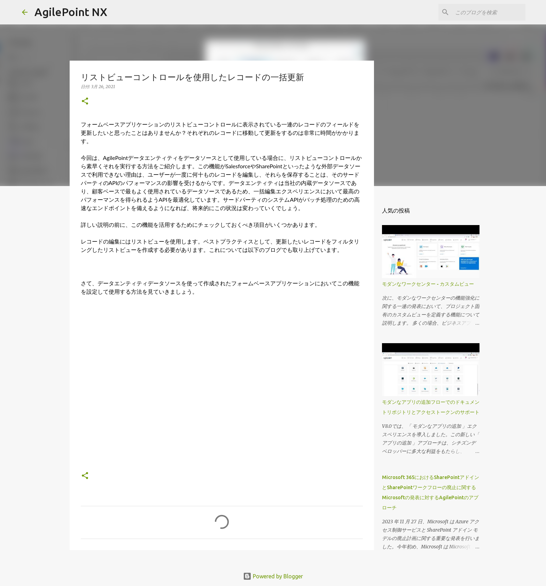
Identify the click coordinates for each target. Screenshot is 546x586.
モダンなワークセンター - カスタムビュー (428, 284)
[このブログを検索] (488, 12)
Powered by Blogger (273, 576)
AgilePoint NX (70, 12)
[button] (85, 101)
